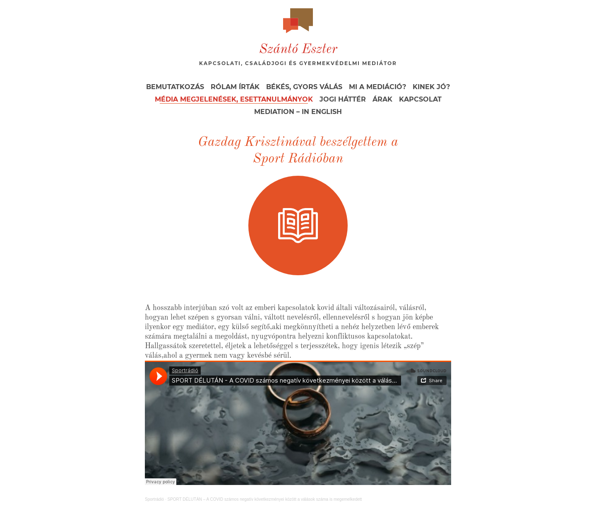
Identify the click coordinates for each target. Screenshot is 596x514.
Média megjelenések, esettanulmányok (234, 99)
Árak (382, 99)
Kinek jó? (431, 87)
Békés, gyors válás (304, 87)
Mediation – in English (298, 112)
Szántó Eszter (298, 49)
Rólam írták (235, 87)
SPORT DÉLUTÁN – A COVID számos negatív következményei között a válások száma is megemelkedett (264, 499)
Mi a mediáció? (377, 87)
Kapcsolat (420, 99)
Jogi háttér (343, 99)
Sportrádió (154, 499)
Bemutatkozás (175, 87)
